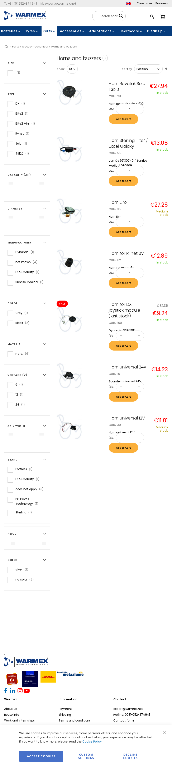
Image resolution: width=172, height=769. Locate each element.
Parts (15, 47)
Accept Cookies (41, 756)
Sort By (127, 69)
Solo (22, 143)
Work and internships (19, 720)
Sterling (24, 512)
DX (21, 103)
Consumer (144, 3)
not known (27, 262)
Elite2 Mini (26, 123)
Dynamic (26, 252)
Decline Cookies (130, 756)
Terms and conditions (75, 720)
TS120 (23, 153)
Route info (11, 715)
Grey (22, 313)
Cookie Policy (92, 741)
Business (162, 3)
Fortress (25, 469)
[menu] (86, 31)
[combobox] (109, 16)
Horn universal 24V (127, 367)
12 (20, 394)
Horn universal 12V (127, 418)
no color (25, 579)
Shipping (65, 715)
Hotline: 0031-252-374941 (131, 715)
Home (6, 47)
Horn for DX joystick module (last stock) (124, 310)
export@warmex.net (128, 709)
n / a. (23, 353)
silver (23, 569)
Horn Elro (118, 202)
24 (21, 404)
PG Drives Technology (29, 501)
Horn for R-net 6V (126, 253)
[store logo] (25, 16)
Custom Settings (86, 756)
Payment (65, 709)
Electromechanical (35, 47)
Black (23, 323)
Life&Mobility (28, 272)
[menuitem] (11, 31)
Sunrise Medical (30, 282)
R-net (23, 133)
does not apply (30, 489)
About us (10, 709)
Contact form (123, 720)
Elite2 (23, 113)
